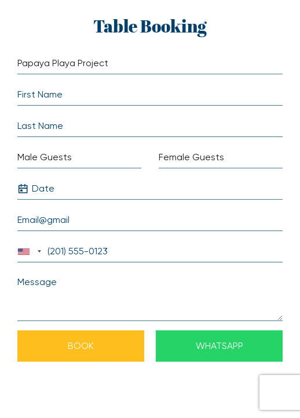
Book (81, 345)
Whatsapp (219, 345)
